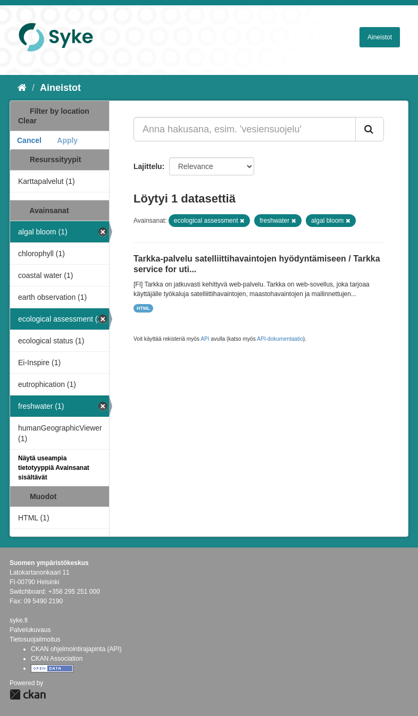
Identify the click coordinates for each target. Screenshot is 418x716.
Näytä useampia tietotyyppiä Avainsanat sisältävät (53, 467)
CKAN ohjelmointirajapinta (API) (76, 649)
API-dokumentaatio (280, 339)
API (204, 339)
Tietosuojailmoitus (35, 639)
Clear (27, 120)
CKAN (28, 694)
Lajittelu (147, 166)
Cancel (29, 140)
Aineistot (379, 37)
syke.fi (19, 620)
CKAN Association (56, 658)
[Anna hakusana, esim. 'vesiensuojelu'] (244, 129)
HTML (143, 308)
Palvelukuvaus (30, 630)
